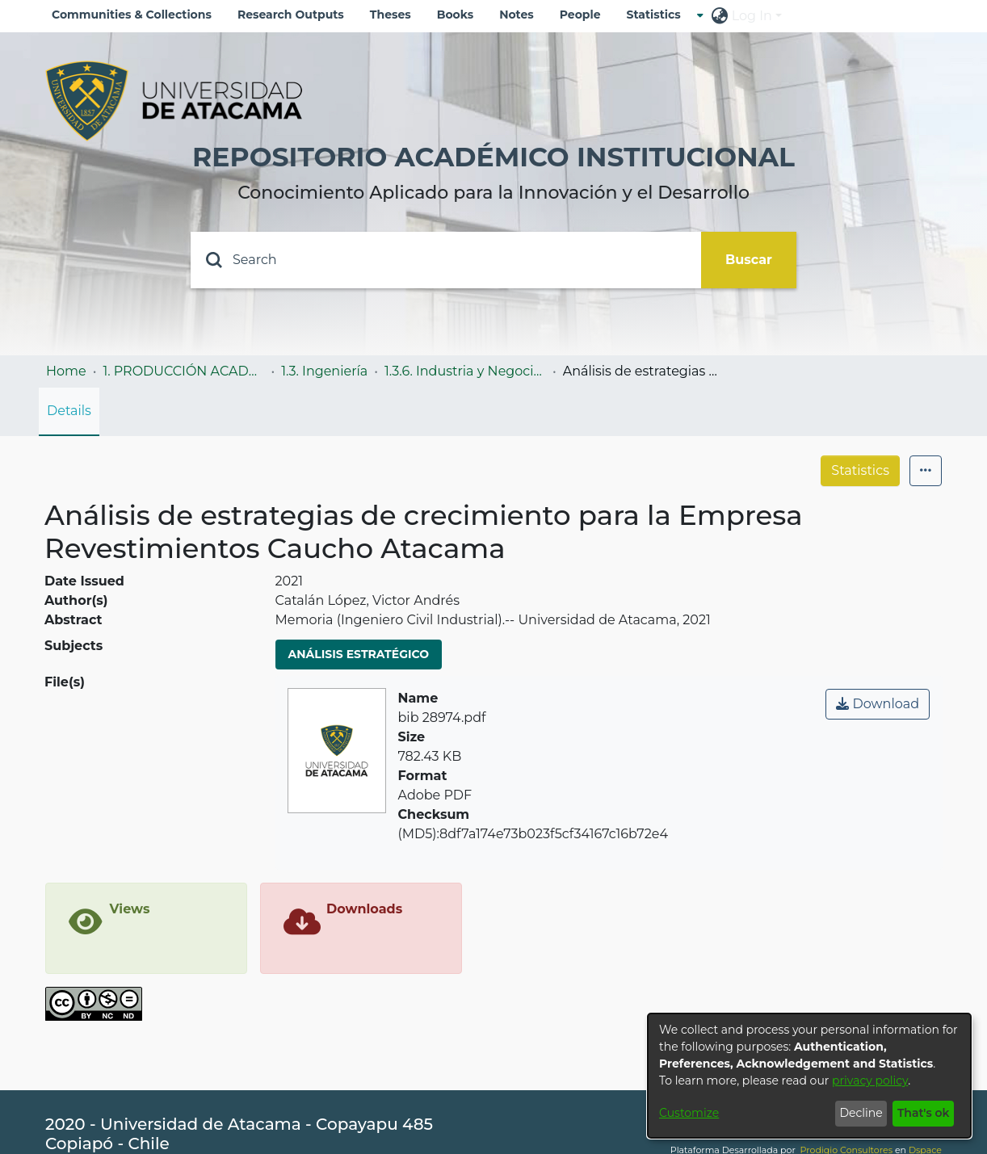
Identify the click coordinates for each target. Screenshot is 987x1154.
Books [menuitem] (455, 14)
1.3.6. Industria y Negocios (465, 371)
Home (66, 371)
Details (69, 410)
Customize (689, 1113)
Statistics (860, 470)
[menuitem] (659, 15)
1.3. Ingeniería (324, 371)
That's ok (923, 1113)
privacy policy (870, 1080)
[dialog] (809, 1075)
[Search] (446, 260)
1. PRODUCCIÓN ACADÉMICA (183, 371)
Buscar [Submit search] (748, 259)
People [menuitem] (580, 14)
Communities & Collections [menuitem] (132, 14)
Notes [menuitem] (516, 14)
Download (877, 703)
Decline (860, 1113)
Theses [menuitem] (390, 14)
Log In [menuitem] (752, 15)
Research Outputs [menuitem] (290, 14)
